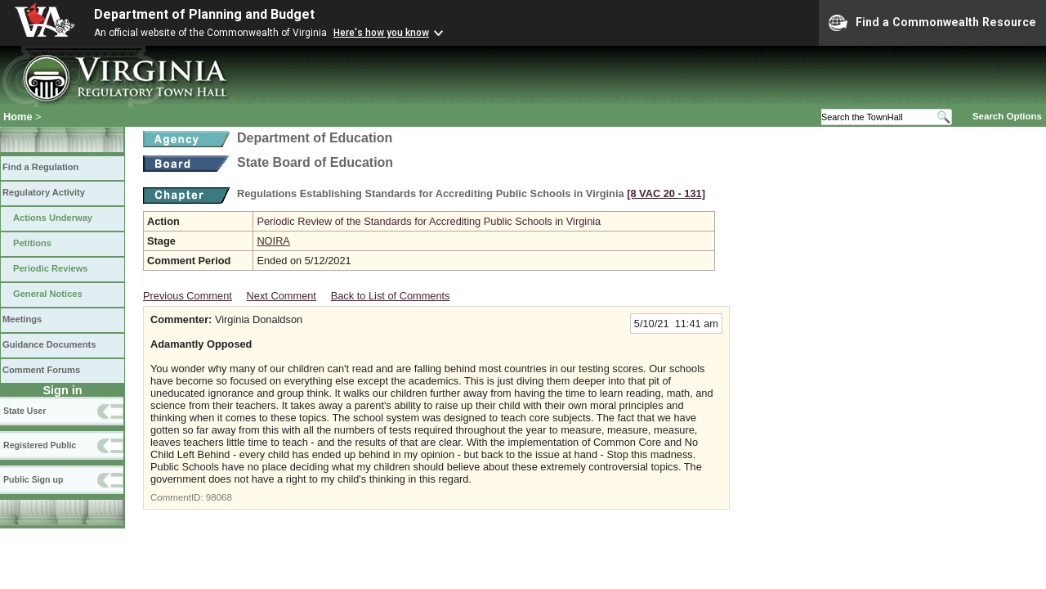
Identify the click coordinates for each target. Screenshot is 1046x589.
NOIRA (273, 241)
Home (18, 116)
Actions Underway (52, 218)
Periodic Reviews (50, 268)
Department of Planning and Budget (204, 14)
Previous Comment (187, 296)
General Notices (48, 294)
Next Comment (281, 296)
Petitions (32, 243)
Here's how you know (381, 32)
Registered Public (39, 445)
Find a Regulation (40, 167)
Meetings (22, 319)
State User (24, 411)
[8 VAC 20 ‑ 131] (666, 193)
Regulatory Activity (43, 192)
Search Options (1007, 116)
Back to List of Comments (390, 296)
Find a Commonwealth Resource (932, 23)
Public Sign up (33, 479)
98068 (219, 497)
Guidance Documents (49, 344)
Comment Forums (41, 370)
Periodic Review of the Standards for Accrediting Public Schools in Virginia (429, 221)
